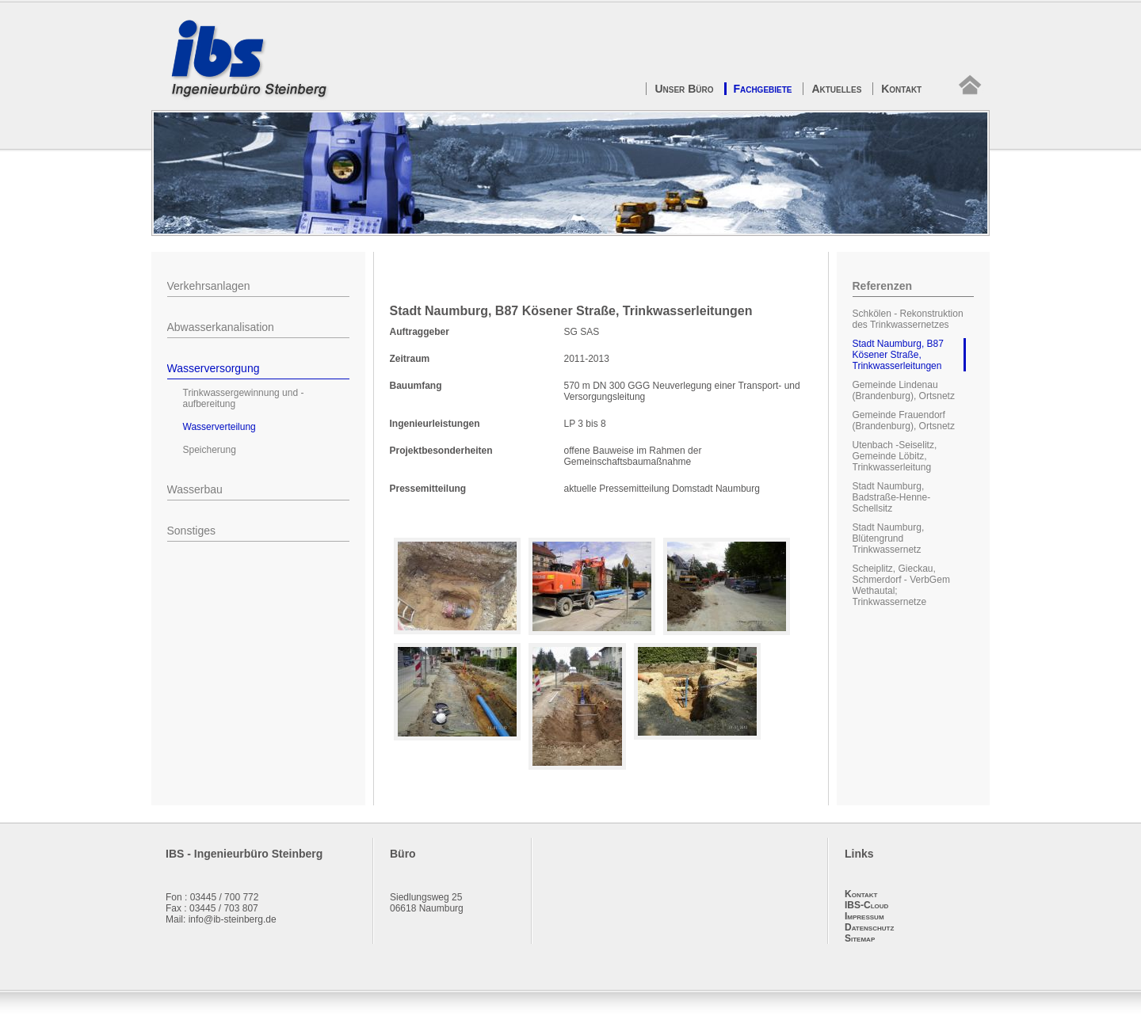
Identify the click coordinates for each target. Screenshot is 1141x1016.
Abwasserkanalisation (220, 327)
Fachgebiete (762, 88)
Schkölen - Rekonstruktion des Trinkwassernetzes (908, 319)
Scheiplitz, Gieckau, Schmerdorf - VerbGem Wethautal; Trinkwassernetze (901, 585)
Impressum (864, 916)
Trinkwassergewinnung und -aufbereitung (243, 398)
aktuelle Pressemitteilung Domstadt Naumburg (662, 488)
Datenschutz (869, 927)
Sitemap (860, 938)
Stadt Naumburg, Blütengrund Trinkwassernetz (889, 538)
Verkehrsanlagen (208, 286)
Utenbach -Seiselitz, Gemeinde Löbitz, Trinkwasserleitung (895, 456)
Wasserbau (195, 489)
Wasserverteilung (219, 426)
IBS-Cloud (866, 905)
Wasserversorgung (213, 368)
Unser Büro (683, 88)
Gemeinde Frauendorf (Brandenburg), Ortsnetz (904, 420)
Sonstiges (191, 530)
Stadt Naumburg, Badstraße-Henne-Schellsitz (892, 497)
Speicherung (209, 449)
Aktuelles (836, 88)
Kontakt (901, 88)
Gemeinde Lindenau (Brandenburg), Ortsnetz (904, 390)
